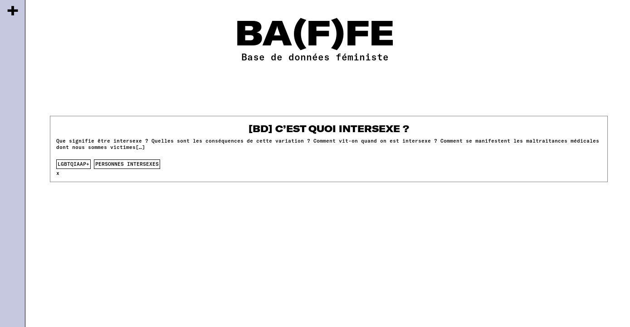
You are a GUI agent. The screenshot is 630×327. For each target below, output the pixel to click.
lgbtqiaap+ (73, 164)
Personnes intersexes (127, 164)
